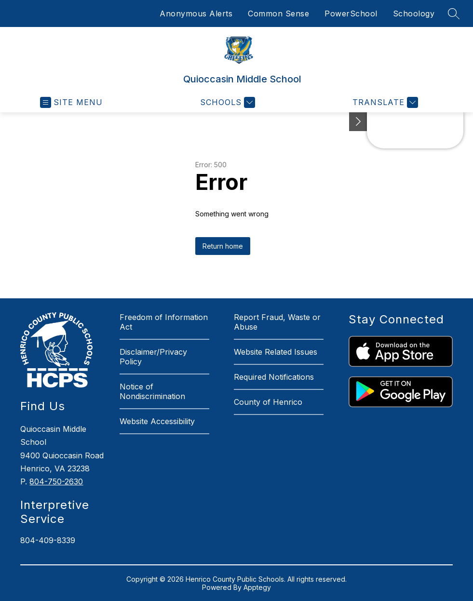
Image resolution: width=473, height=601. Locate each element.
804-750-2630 (56, 481)
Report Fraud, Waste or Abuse (277, 322)
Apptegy (257, 587)
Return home (223, 246)
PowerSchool (351, 13)
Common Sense (278, 13)
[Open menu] (71, 102)
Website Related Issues (275, 352)
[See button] (358, 121)
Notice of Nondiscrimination (152, 391)
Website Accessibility (157, 421)
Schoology (414, 13)
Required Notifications (274, 377)
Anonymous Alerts (196, 13)
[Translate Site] (384, 102)
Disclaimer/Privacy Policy (153, 356)
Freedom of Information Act (164, 322)
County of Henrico (268, 402)
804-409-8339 (47, 540)
